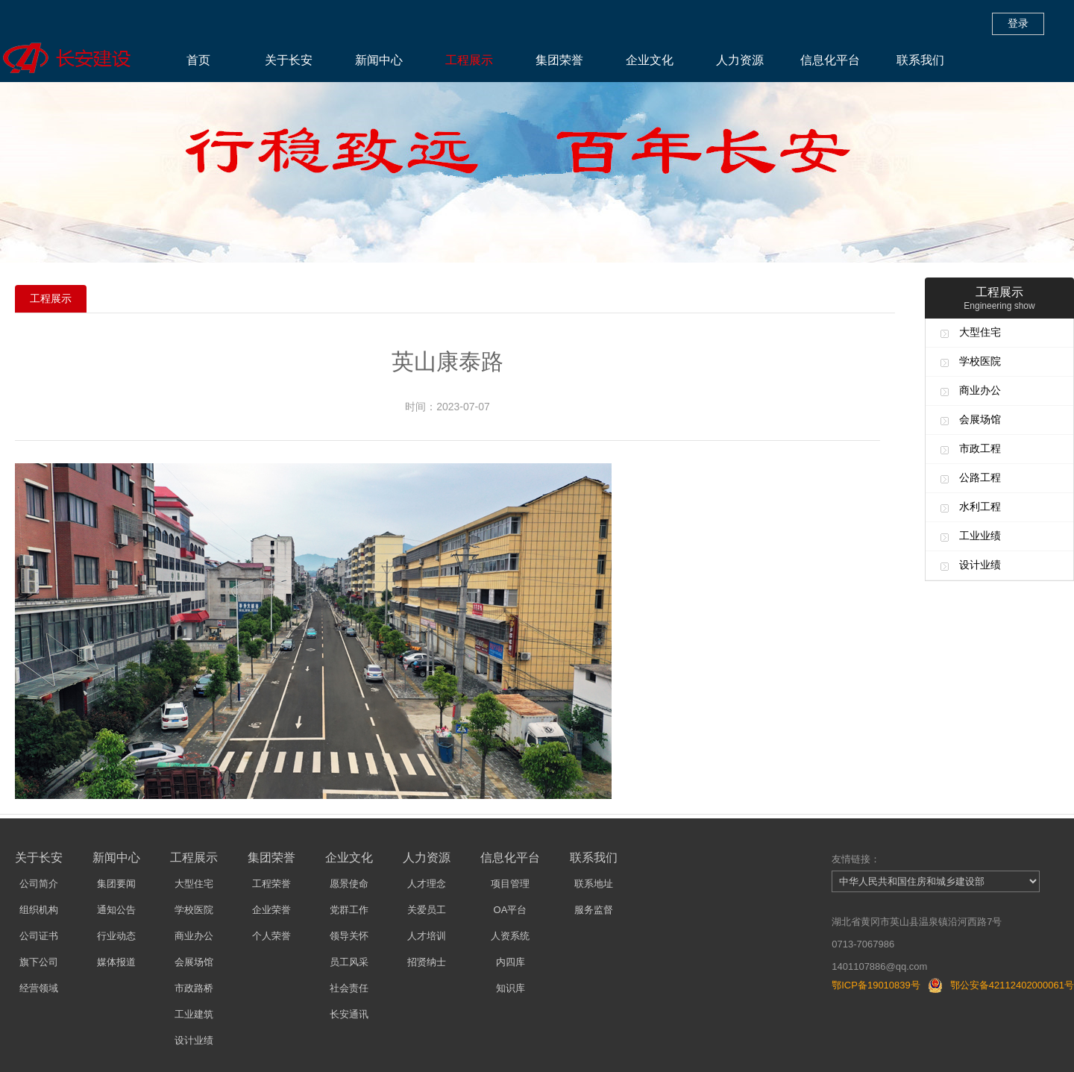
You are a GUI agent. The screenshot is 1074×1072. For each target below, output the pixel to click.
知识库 (510, 988)
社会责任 (349, 988)
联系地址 (593, 883)
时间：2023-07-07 (447, 407)
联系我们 (920, 60)
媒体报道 (116, 962)
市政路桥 (194, 988)
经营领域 (38, 988)
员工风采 (349, 962)
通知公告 (116, 909)
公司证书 (38, 935)
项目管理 (510, 883)
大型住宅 (980, 332)
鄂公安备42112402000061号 (1012, 985)
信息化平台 (830, 60)
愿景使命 (349, 883)
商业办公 (980, 390)
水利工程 (980, 507)
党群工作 (349, 909)
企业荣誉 (271, 909)
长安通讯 (349, 1014)
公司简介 (38, 883)
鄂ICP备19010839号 (876, 985)
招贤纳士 (426, 962)
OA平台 (510, 909)
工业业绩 (980, 536)
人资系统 (510, 935)
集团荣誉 (559, 60)
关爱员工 (426, 909)
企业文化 (649, 60)
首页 (198, 60)
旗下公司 (38, 962)
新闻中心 (379, 60)
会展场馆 (980, 419)
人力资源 (740, 60)
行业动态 (116, 935)
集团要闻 (116, 883)
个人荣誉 (271, 935)
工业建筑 (194, 1014)
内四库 (510, 962)
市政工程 (980, 448)
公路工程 (980, 477)
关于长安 (289, 60)
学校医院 (980, 361)
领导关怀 (349, 935)
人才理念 (426, 883)
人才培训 (426, 935)
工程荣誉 (271, 883)
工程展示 (469, 60)
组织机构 (38, 909)
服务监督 (593, 909)
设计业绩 (980, 565)
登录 (1018, 23)
